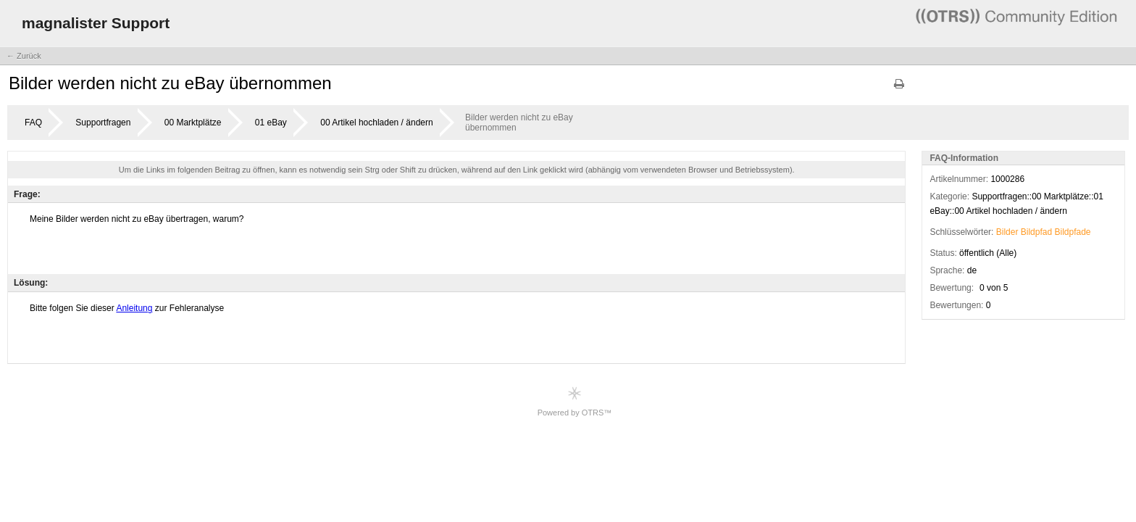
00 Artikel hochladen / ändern (376, 122)
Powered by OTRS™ (575, 401)
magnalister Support (96, 22)
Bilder (1007, 232)
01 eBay (271, 122)
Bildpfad (1036, 232)
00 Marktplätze (193, 122)
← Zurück (24, 55)
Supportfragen (102, 122)
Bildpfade (1073, 232)
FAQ (33, 122)
